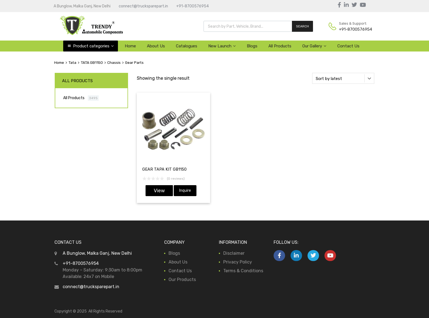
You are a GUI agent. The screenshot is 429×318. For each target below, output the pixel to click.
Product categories (93, 46)
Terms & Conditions (243, 270)
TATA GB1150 (92, 62)
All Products (279, 46)
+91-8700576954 (192, 6)
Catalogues (186, 46)
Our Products (182, 279)
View (159, 191)
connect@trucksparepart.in (143, 6)
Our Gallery (314, 46)
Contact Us (348, 46)
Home (130, 46)
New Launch (222, 46)
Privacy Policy (237, 262)
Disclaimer (234, 253)
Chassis (114, 62)
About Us (156, 46)
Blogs (252, 46)
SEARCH (302, 26)
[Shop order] (343, 78)
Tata (72, 62)
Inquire (185, 190)
